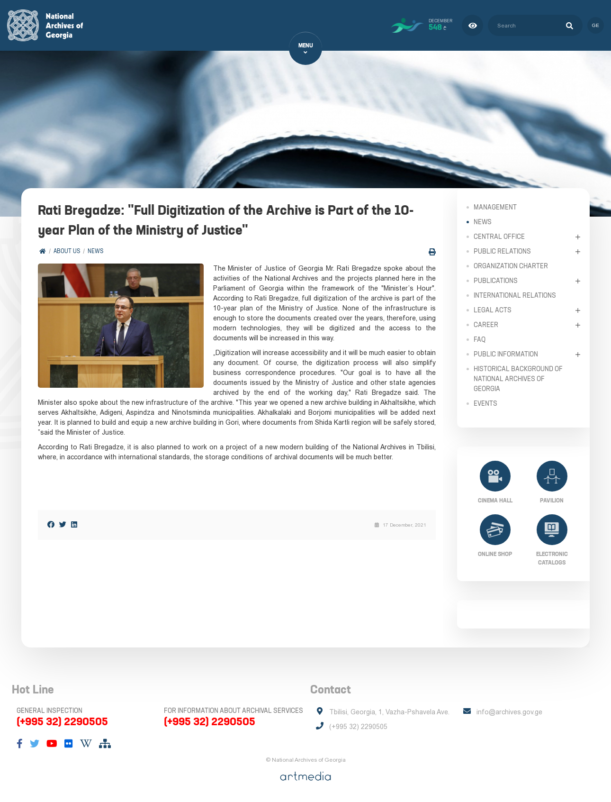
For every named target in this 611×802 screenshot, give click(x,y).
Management (495, 207)
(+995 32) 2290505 (62, 721)
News (95, 251)
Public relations (502, 251)
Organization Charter (511, 266)
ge (595, 25)
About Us (67, 251)
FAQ (479, 339)
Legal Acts (493, 310)
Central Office (499, 236)
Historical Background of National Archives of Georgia (518, 379)
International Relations (515, 295)
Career (486, 324)
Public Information (506, 354)
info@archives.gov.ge (509, 712)
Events (485, 403)
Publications (496, 280)
